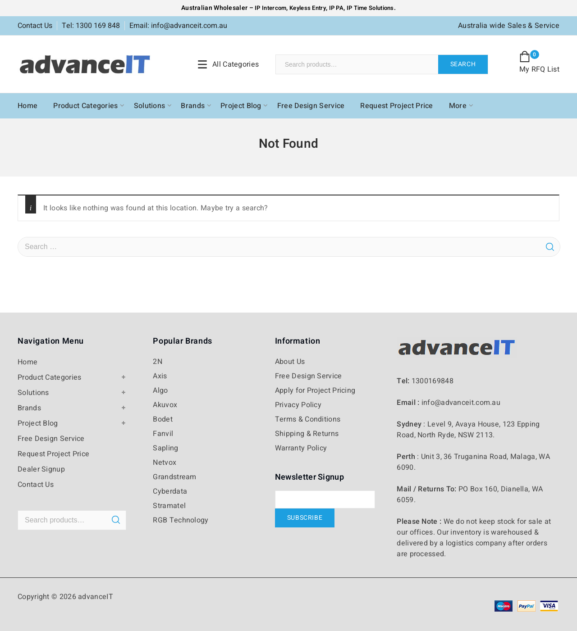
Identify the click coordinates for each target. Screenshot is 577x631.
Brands (193, 105)
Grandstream (174, 477)
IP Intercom (270, 8)
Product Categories (85, 105)
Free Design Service (311, 105)
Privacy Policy (298, 404)
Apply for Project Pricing (315, 390)
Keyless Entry (307, 8)
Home (27, 105)
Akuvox (165, 404)
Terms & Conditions (307, 419)
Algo (160, 390)
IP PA (336, 8)
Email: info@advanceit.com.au (178, 25)
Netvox (164, 462)
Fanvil (163, 433)
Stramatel (169, 505)
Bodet (163, 419)
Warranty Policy (301, 448)
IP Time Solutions (370, 8)
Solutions (149, 105)
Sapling (165, 448)
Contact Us (35, 25)
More (458, 105)
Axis (160, 376)
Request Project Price (396, 105)
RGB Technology (180, 520)
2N (157, 361)
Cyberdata (170, 491)
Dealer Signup (41, 469)
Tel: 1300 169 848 (91, 25)
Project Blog (240, 105)
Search (463, 64)
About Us (290, 361)
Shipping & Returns (307, 433)
